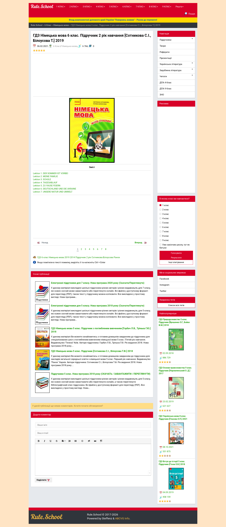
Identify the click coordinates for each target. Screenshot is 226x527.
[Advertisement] (92, 75)
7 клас (165, 231)
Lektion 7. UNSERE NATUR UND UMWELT (52, 191)
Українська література (176, 64)
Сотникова (97, 257)
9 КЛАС (166, 6)
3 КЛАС (87, 6)
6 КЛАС (127, 6)
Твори (163, 46)
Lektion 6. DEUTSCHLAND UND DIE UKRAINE (54, 188)
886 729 (165, 357)
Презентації (166, 58)
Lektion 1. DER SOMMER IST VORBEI (50, 173)
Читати (176, 76)
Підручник (80, 257)
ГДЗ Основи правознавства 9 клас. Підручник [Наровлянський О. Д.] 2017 (175, 371)
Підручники (176, 39)
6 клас (45, 257)
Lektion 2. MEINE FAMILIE (45, 176)
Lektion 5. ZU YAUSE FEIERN (46, 185)
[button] (38, 441)
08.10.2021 (167, 447)
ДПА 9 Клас (166, 88)
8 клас (165, 236)
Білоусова (108, 257)
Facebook (164, 279)
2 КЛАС (73, 6)
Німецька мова (69, 46)
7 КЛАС (140, 6)
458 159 (165, 497)
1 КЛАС (60, 6)
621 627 (165, 406)
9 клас (165, 240)
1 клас (165, 205)
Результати (176, 258)
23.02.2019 (167, 401)
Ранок (117, 257)
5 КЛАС (113, 6)
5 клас (165, 222)
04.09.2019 (167, 492)
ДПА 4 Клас (166, 82)
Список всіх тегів (176, 305)
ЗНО (162, 94)
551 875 (165, 451)
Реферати (165, 52)
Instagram (165, 285)
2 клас (165, 209)
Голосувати (176, 253)
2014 (72, 257)
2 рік (88, 257)
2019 (67, 257)
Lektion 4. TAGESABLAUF (45, 182)
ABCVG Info (122, 518)
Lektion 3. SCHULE (42, 179)
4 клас (165, 218)
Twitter (163, 291)
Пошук (189, 13)
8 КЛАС (153, 6)
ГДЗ (39, 257)
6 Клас (56, 46)
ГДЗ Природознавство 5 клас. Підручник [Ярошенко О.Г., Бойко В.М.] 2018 (174, 322)
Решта (179, 6)
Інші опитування (176, 262)
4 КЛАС (100, 6)
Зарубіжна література (176, 70)
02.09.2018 (167, 353)
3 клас (165, 214)
